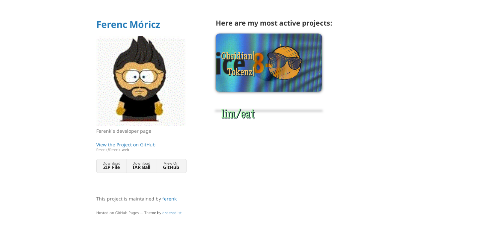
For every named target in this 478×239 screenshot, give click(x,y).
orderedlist (172, 212)
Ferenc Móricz (128, 24)
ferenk (169, 199)
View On (171, 165)
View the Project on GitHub (141, 146)
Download (111, 165)
